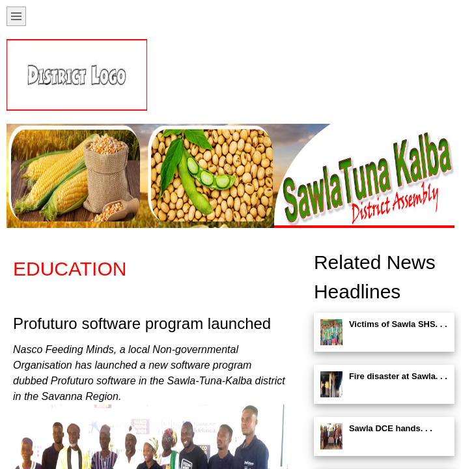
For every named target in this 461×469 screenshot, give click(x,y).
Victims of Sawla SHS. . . (398, 324)
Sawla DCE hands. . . (390, 428)
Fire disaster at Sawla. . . (398, 376)
